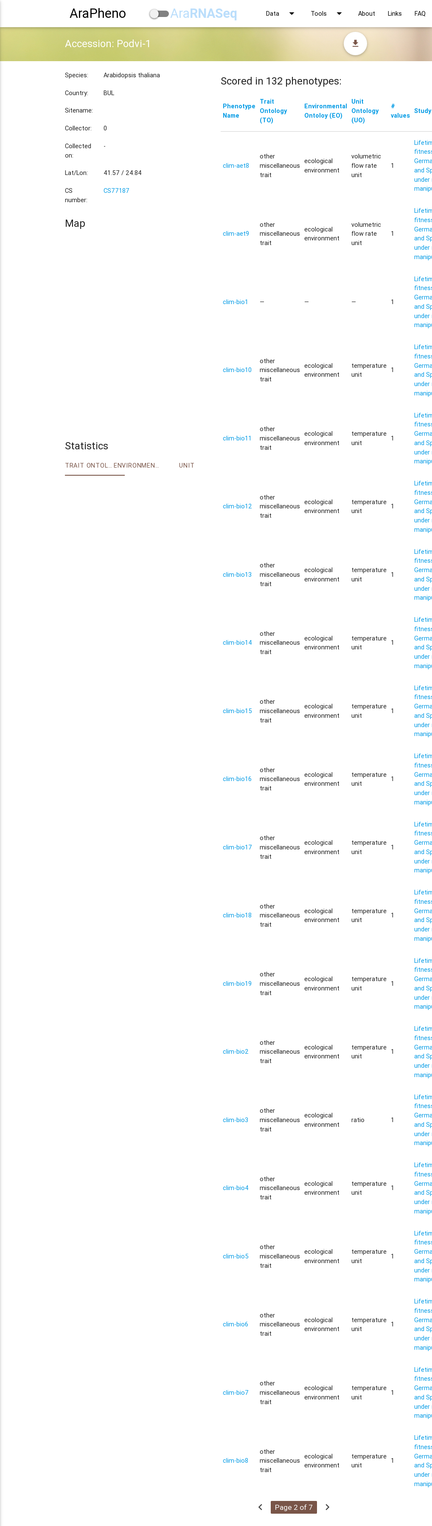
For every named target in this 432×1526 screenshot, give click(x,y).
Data (282, 13)
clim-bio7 (236, 1392)
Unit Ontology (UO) (365, 110)
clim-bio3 (235, 1120)
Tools (328, 13)
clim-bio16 (237, 779)
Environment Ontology (138, 465)
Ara (203, 13)
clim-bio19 (237, 983)
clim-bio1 (235, 302)
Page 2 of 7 (294, 1507)
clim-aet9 (236, 233)
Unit (186, 465)
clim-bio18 (237, 915)
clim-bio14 (237, 642)
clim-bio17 (237, 847)
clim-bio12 (237, 506)
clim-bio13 (237, 574)
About (366, 13)
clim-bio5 (236, 1256)
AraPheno (98, 13)
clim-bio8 (235, 1460)
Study (422, 111)
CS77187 (116, 190)
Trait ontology (89, 465)
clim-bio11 (237, 438)
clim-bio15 (237, 711)
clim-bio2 (236, 1051)
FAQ (420, 13)
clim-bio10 (237, 370)
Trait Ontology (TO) (273, 110)
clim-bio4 (236, 1188)
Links (395, 13)
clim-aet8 (236, 165)
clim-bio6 (235, 1324)
